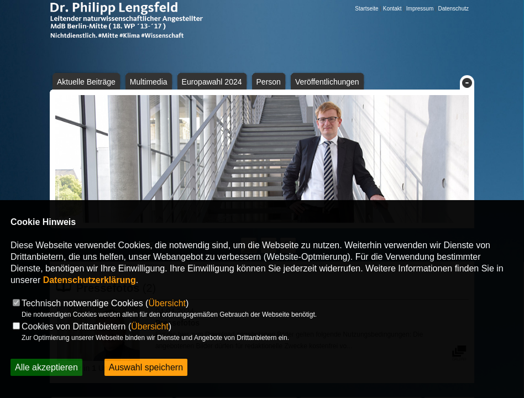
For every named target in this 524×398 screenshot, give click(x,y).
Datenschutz (453, 9)
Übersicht (167, 303)
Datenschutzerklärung (89, 280)
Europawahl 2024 (212, 81)
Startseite (366, 9)
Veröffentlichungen (327, 81)
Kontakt (392, 9)
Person (268, 81)
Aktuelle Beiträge (86, 81)
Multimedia (148, 81)
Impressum (419, 9)
